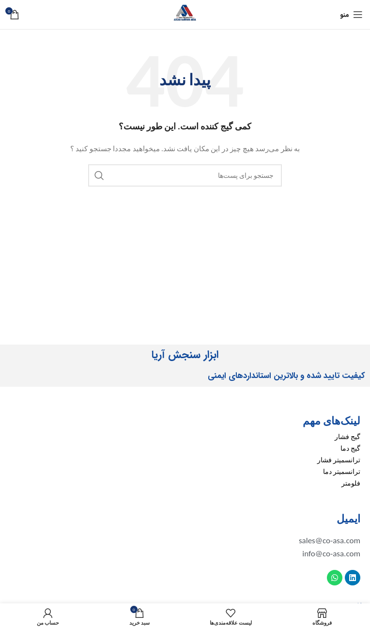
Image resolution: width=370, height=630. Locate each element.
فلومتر (350, 483)
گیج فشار (347, 437)
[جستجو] (185, 175)
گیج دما (350, 448)
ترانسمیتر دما (341, 472)
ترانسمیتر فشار (338, 460)
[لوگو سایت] (185, 14)
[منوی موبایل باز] (351, 14)
